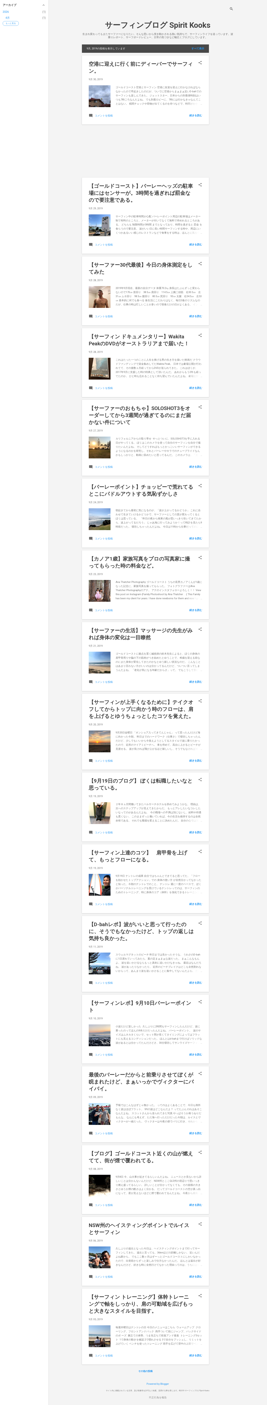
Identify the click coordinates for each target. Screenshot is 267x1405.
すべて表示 (197, 48)
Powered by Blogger (158, 1383)
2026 (6, 11)
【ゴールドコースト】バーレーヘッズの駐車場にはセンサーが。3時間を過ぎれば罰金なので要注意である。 (141, 193)
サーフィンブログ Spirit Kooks (157, 25)
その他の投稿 (145, 1371)
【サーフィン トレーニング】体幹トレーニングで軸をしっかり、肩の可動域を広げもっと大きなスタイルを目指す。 (141, 1304)
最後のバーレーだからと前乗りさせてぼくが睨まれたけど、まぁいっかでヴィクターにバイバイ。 (141, 1082)
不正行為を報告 (158, 1397)
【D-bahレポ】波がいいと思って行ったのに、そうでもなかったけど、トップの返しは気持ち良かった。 (141, 931)
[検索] (231, 9)
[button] (200, 63)
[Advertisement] (222, 95)
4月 (7, 17)
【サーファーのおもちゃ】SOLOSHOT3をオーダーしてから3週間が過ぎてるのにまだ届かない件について (140, 415)
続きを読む (195, 115)
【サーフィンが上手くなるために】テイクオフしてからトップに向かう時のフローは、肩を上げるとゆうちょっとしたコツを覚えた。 (141, 709)
